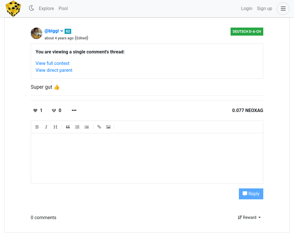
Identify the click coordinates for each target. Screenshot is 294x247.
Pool (63, 8)
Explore (46, 8)
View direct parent (54, 70)
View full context (52, 63)
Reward (248, 217)
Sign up (264, 8)
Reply (251, 193)
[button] (281, 8)
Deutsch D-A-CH (247, 32)
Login (246, 8)
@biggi (54, 31)
